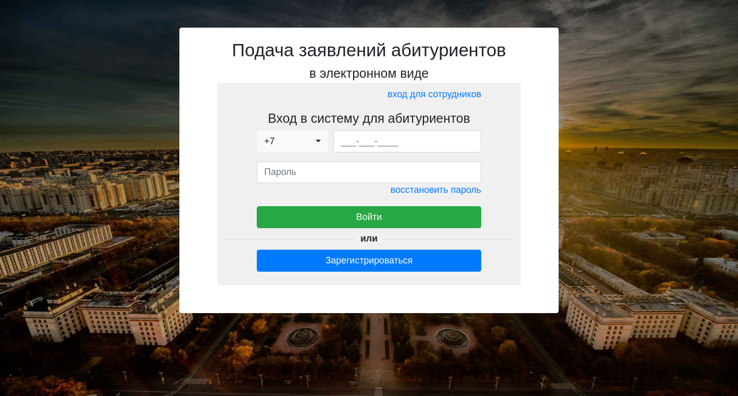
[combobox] (292, 141)
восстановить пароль (436, 190)
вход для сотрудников (434, 94)
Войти (369, 217)
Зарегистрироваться (369, 260)
